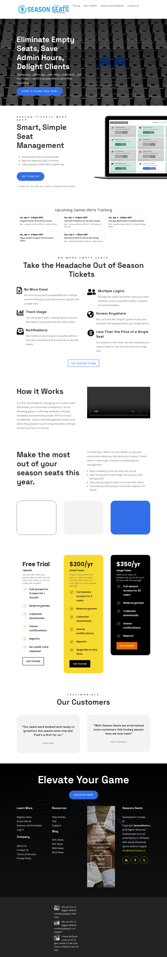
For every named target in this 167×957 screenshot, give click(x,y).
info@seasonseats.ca (133, 850)
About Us (22, 845)
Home (56, 6)
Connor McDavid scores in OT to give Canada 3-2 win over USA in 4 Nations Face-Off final (66, 943)
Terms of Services (26, 854)
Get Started (30, 176)
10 (110, 881)
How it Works (90, 6)
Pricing (76, 6)
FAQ (54, 821)
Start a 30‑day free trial (40, 91)
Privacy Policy (24, 858)
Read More (101, 861)
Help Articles (59, 817)
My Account (59, 13)
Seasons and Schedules (112, 6)
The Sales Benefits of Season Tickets (101, 827)
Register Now (83, 795)
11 (113, 881)
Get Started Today (83, 363)
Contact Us (133, 6)
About (66, 6)
